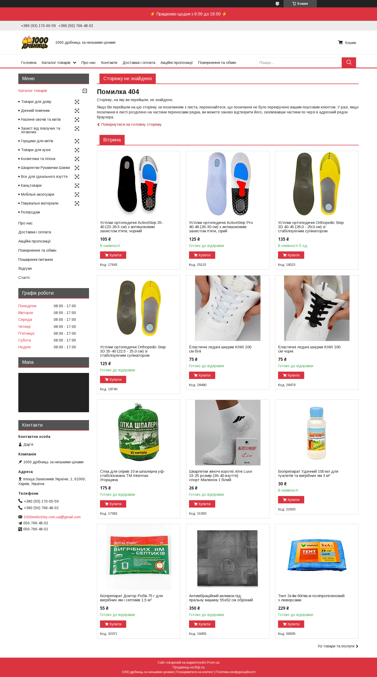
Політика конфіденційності (236, 672)
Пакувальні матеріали (39, 203)
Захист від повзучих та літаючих (40, 130)
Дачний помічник (35, 110)
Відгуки (25, 268)
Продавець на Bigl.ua (188, 667)
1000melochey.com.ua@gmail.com (52, 517)
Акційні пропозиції (176, 62)
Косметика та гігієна (38, 159)
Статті (24, 277)
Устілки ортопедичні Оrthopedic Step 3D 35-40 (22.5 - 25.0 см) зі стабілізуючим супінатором (133, 351)
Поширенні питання (35, 259)
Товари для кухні (36, 150)
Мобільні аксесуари (37, 194)
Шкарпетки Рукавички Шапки (45, 168)
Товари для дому (36, 102)
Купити (115, 255)
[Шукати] (349, 62)
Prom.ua (213, 662)
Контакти (109, 62)
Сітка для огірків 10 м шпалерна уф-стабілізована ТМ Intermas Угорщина (132, 475)
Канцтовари (31, 185)
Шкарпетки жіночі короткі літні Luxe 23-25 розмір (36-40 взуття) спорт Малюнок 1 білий (220, 475)
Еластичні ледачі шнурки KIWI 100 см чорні (309, 349)
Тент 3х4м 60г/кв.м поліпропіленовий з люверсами (311, 598)
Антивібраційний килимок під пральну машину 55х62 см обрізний (221, 598)
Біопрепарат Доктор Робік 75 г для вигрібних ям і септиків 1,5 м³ (131, 598)
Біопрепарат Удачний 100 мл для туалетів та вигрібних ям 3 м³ (308, 473)
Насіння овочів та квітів (41, 119)
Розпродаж (30, 212)
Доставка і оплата (139, 62)
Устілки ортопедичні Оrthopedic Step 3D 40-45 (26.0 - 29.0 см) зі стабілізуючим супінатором (311, 227)
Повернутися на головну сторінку (131, 124)
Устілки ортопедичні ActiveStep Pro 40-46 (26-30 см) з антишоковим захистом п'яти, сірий (221, 227)
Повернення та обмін (217, 62)
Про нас (88, 62)
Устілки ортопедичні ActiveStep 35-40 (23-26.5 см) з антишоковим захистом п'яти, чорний (131, 227)
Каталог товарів (56, 62)
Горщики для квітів (37, 141)
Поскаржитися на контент (194, 672)
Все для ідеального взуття (44, 176)
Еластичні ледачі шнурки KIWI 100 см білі (220, 349)
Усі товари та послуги (336, 646)
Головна (28, 62)
